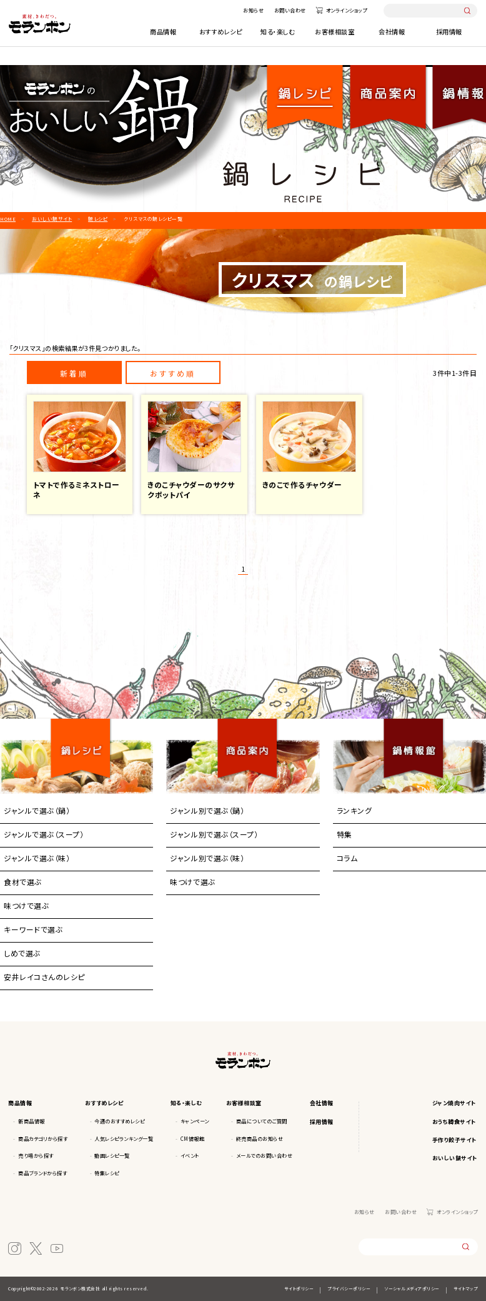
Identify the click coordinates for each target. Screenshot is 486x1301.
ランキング (354, 810)
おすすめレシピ (220, 31)
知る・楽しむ (277, 31)
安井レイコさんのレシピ (44, 976)
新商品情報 (31, 1121)
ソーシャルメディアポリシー (412, 1288)
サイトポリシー (299, 1288)
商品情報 (163, 31)
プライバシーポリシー (348, 1288)
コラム (347, 858)
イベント (190, 1155)
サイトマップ (466, 1288)
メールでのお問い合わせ (264, 1155)
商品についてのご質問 (261, 1121)
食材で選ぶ (23, 881)
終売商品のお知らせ (260, 1138)
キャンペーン (195, 1121)
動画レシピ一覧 (112, 1155)
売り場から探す (36, 1155)
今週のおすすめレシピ (119, 1121)
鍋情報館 (414, 737)
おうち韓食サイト (454, 1122)
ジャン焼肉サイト (454, 1103)
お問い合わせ (290, 10)
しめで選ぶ (22, 953)
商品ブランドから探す (42, 1173)
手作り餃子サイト (454, 1140)
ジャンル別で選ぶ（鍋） (207, 810)
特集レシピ (106, 1173)
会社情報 (392, 31)
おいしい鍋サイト (455, 1158)
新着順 (74, 373)
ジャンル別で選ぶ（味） (207, 858)
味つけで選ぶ (26, 905)
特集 (344, 834)
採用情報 (449, 31)
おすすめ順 (173, 373)
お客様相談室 (334, 31)
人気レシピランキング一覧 (123, 1138)
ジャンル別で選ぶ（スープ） (214, 834)
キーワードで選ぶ (33, 929)
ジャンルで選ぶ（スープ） (44, 834)
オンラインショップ (346, 10)
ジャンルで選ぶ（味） (37, 858)
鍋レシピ (305, 89)
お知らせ (253, 10)
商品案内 (248, 737)
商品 (388, 89)
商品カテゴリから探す (42, 1138)
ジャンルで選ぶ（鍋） (37, 810)
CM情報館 (193, 1138)
